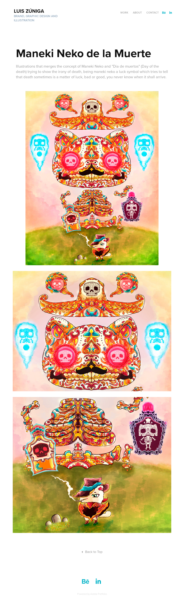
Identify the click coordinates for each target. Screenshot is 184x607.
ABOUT (137, 12)
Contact (152, 12)
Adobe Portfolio (98, 594)
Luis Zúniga (29, 11)
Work (124, 12)
